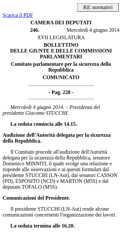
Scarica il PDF (18, 15)
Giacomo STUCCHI (46, 113)
